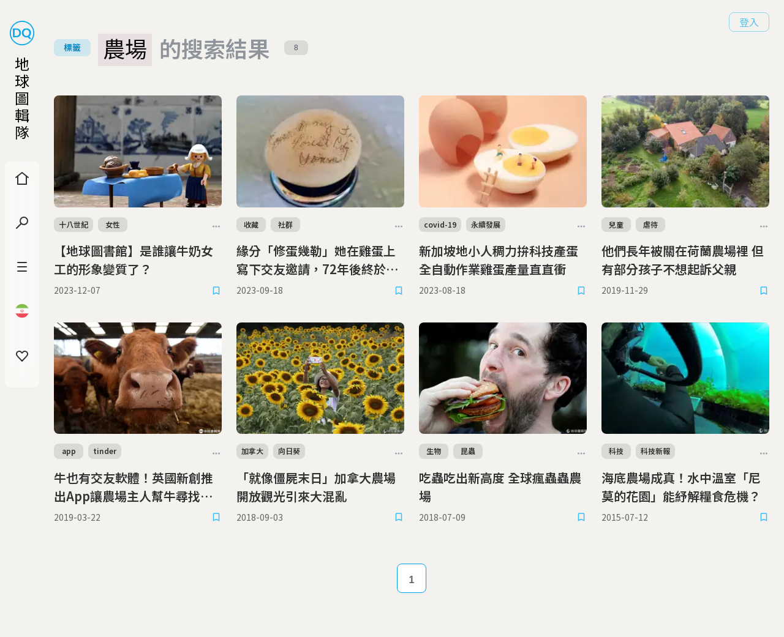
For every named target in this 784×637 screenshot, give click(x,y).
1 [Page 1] (412, 580)
